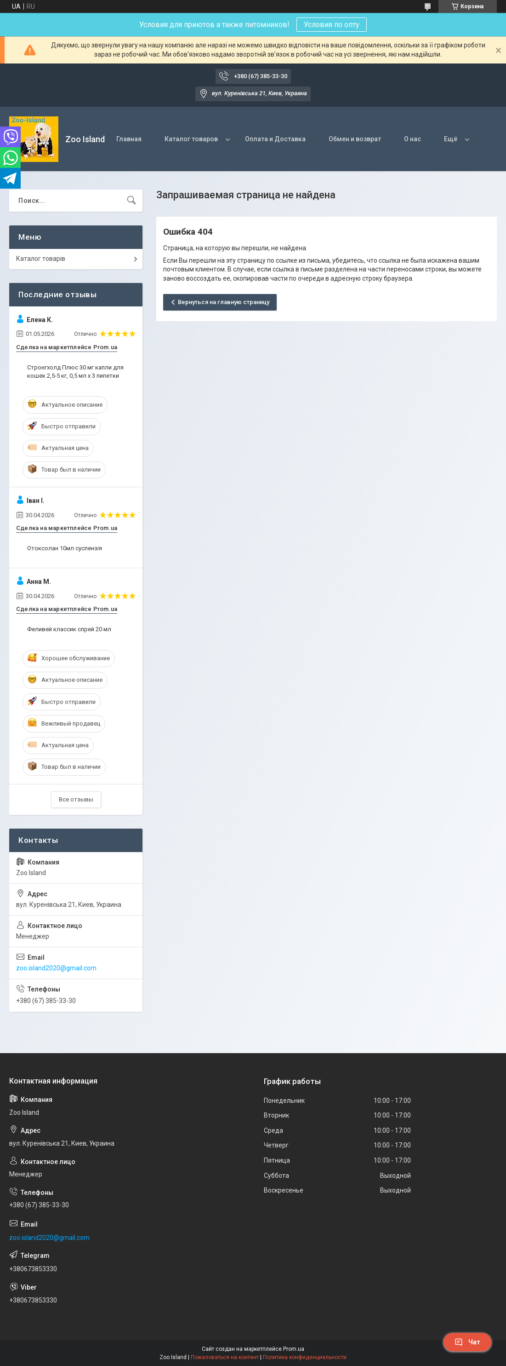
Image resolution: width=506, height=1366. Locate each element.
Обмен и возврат (355, 139)
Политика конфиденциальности (305, 1357)
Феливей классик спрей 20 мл (69, 629)
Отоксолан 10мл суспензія (64, 548)
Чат (467, 1342)
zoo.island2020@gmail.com (56, 968)
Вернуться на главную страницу (223, 302)
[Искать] (131, 201)
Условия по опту (331, 24)
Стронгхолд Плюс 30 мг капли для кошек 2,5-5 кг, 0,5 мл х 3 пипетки (75, 371)
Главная (129, 139)
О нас (412, 139)
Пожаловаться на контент (225, 1357)
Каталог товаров (191, 139)
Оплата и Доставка (275, 139)
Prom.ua (293, 1349)
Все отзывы (76, 799)
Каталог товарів (40, 258)
